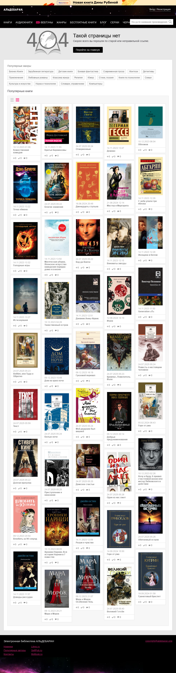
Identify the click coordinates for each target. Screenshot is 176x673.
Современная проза (113, 71)
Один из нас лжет (116, 497)
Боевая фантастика (88, 71)
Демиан (111, 151)
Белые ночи (51, 437)
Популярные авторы (15, 650)
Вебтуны (47, 22)
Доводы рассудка (23, 597)
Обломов (143, 144)
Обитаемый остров (148, 539)
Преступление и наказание (53, 493)
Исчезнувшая (20, 320)
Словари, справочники (72, 84)
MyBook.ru (37, 654)
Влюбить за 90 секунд (25, 539)
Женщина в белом (148, 255)
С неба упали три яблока (147, 202)
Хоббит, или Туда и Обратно (23, 375)
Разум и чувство (85, 542)
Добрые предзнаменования (117, 438)
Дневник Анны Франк (87, 318)
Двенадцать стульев (87, 206)
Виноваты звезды (116, 263)
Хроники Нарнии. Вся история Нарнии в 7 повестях (55, 554)
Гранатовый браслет (149, 596)
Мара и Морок (51, 614)
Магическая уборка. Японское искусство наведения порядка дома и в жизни (55, 266)
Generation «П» (146, 311)
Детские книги (65, 71)
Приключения (16, 77)
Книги (8, 22)
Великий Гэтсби (115, 611)
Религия (78, 77)
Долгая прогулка (22, 483)
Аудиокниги (24, 22)
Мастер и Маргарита (118, 205)
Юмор (91, 77)
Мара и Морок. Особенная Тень (84, 600)
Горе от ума (113, 554)
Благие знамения (53, 207)
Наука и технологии (46, 84)
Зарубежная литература (40, 71)
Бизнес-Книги (16, 71)
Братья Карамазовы (55, 150)
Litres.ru (35, 646)
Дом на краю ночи (54, 380)
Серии (114, 22)
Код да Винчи (83, 262)
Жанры (61, 22)
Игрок (110, 321)
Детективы (148, 71)
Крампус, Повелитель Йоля (118, 378)
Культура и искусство (20, 84)
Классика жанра (61, 77)
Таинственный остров (56, 325)
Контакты (9, 654)
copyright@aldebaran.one (158, 641)
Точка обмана (20, 209)
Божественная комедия (21, 151)
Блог (103, 22)
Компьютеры (95, 84)
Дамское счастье (85, 484)
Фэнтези (133, 71)
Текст (16, 426)
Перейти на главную (88, 49)
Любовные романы (38, 77)
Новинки (8, 646)
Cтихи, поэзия (106, 77)
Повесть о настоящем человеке (150, 368)
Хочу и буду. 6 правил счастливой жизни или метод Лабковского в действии (150, 480)
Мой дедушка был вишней (85, 430)
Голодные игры (21, 265)
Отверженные (83, 149)
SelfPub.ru (36, 650)
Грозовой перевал (85, 375)
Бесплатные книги (83, 22)
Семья (148, 77)
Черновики (131, 22)
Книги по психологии (129, 77)
